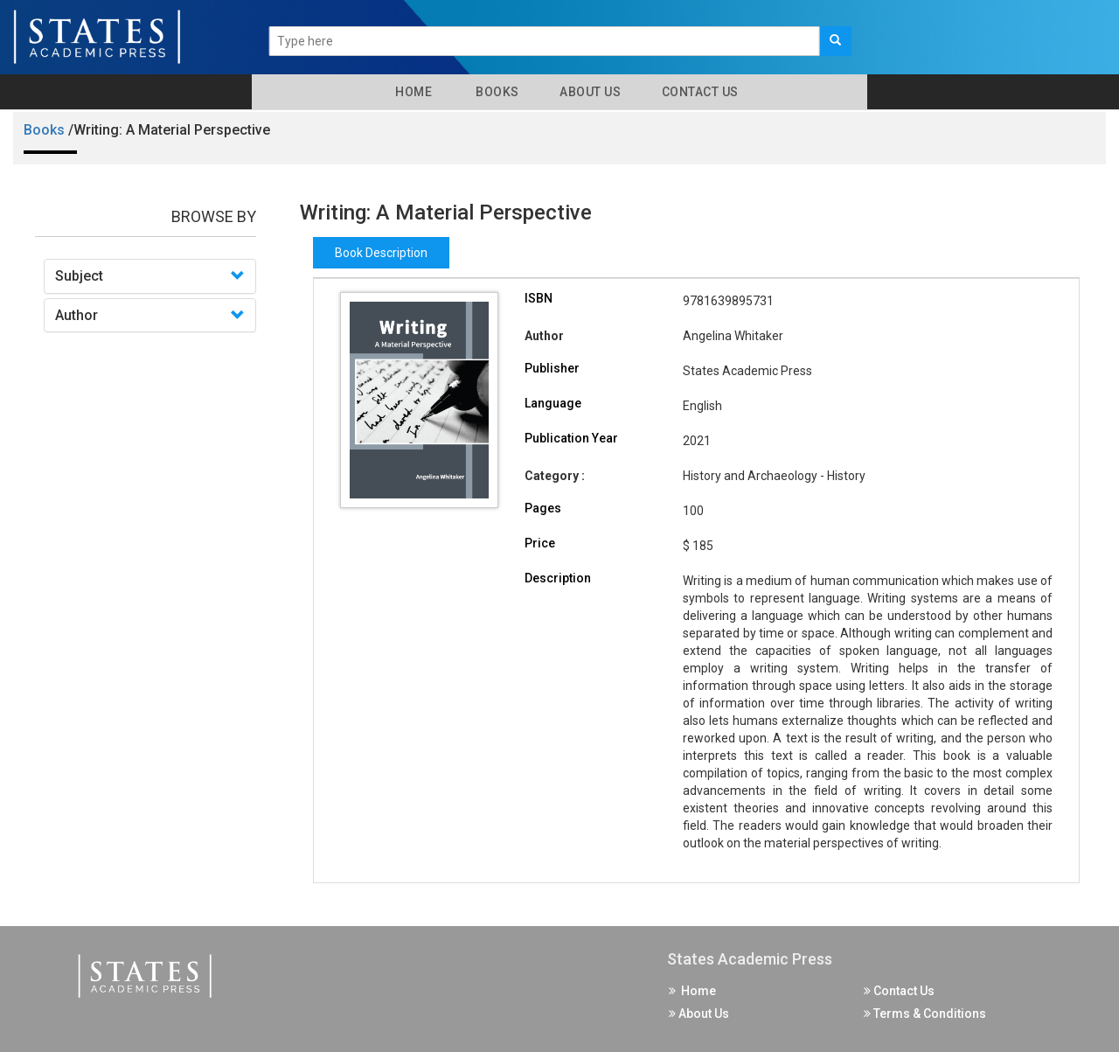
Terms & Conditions (925, 1014)
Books (494, 92)
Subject (79, 276)
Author (76, 315)
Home (410, 92)
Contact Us (698, 92)
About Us (589, 92)
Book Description (381, 253)
